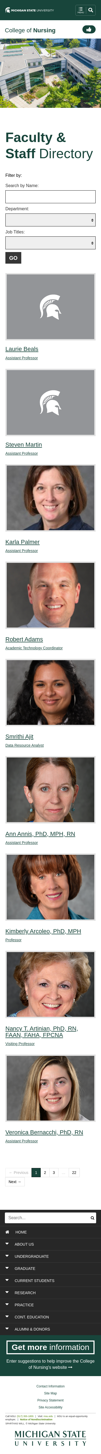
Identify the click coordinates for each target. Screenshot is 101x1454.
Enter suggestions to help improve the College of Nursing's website (50, 1364)
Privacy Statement (50, 1400)
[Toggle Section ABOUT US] (50, 1244)
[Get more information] (50, 1347)
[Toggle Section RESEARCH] (50, 1293)
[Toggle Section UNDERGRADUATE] (50, 1256)
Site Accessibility (50, 1407)
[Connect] (89, 29)
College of (30, 30)
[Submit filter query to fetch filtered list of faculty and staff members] (13, 258)
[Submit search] (92, 1218)
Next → (15, 1182)
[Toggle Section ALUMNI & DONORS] (50, 1329)
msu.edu (48, 1416)
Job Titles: (15, 232)
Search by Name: (22, 185)
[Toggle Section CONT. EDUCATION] (50, 1317)
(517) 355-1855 (25, 1416)
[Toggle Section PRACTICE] (50, 1305)
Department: (17, 209)
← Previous (18, 1172)
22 (74, 1172)
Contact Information (50, 1386)
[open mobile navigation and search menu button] (85, 10)
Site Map (50, 1393)
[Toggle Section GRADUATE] (50, 1268)
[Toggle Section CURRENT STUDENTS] (50, 1281)
